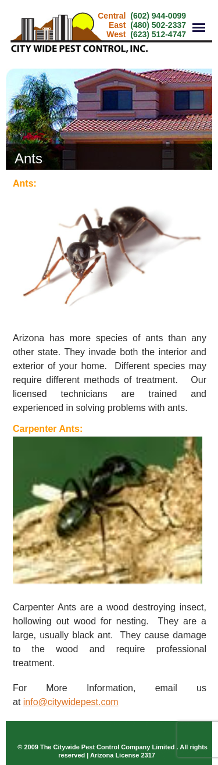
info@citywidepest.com (71, 702)
